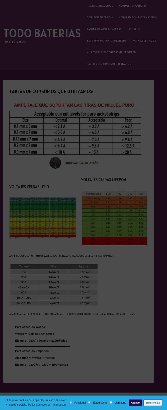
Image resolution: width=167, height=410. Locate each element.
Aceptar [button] (135, 403)
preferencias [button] (153, 403)
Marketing (118, 403)
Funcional (78, 403)
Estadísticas (97, 403)
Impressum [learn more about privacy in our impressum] (59, 405)
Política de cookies (39, 405)
